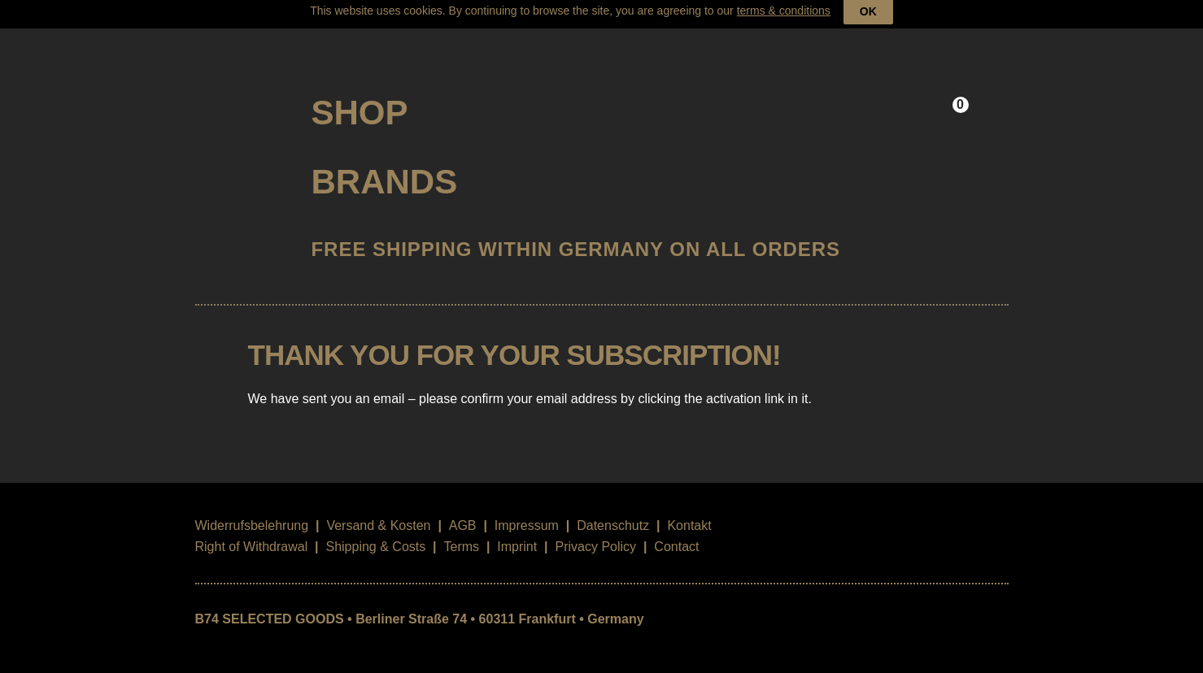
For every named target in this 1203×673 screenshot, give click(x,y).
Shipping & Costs (375, 532)
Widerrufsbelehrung (252, 511)
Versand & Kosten (378, 511)
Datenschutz (613, 511)
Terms (461, 532)
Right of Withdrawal (251, 532)
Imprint (517, 532)
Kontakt (689, 511)
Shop (360, 97)
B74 (239, 91)
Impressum (527, 511)
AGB (463, 511)
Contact (676, 532)
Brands (385, 167)
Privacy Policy (595, 532)
